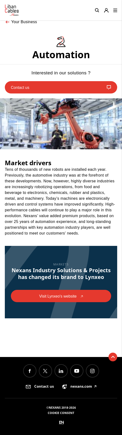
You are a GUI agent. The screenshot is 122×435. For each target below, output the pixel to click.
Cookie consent (61, 413)
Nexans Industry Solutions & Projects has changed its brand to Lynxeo (61, 273)
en (61, 422)
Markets (61, 264)
